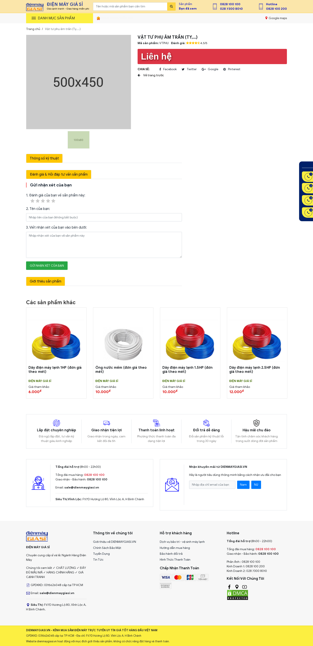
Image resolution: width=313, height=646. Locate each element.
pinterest (231, 69)
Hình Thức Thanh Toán (175, 559)
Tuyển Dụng (101, 554)
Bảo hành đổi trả (171, 554)
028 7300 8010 (231, 9)
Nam (243, 485)
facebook (168, 69)
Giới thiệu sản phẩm (45, 281)
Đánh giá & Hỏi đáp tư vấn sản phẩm (59, 174)
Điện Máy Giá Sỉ (39, 381)
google (210, 69)
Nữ (256, 485)
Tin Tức (98, 559)
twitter (189, 69)
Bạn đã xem (188, 8)
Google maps (276, 18)
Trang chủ (33, 29)
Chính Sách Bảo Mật (107, 548)
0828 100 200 (276, 9)
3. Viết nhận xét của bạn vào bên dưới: (56, 227)
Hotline (271, 4)
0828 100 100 (230, 4)
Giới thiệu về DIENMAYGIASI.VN (114, 542)
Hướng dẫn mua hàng (175, 548)
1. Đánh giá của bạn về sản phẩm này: (55, 198)
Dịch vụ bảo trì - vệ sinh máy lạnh (182, 542)
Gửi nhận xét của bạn (47, 265)
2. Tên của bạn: (38, 209)
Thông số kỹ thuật (44, 158)
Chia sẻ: (144, 69)
